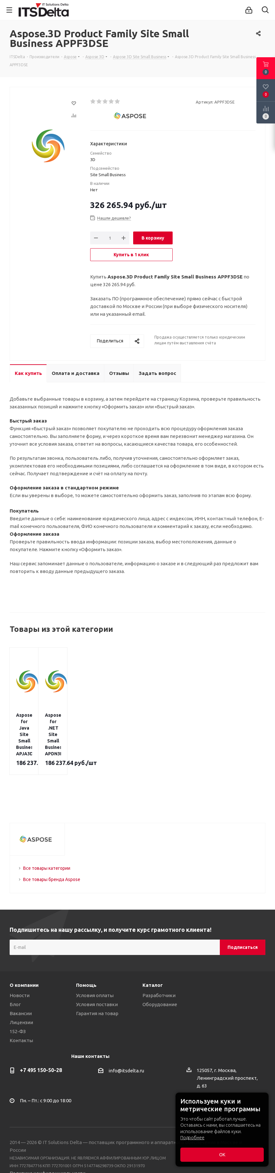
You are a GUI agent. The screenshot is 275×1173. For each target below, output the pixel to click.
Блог (15, 972)
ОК (222, 1154)
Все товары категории (46, 836)
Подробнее (192, 1137)
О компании (24, 953)
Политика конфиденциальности (47, 1141)
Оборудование (159, 972)
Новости (20, 963)
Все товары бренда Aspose (51, 847)
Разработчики (159, 963)
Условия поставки (97, 972)
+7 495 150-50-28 (41, 1038)
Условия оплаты (95, 963)
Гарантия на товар (97, 981)
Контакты (21, 1008)
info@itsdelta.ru (126, 1038)
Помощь (86, 953)
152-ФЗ (18, 999)
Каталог (152, 953)
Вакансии (21, 981)
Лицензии (21, 990)
